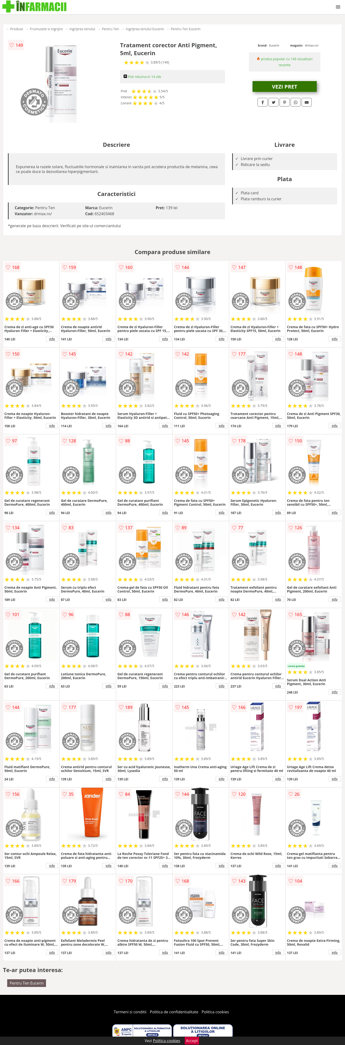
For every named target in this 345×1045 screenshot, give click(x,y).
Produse (16, 29)
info (52, 339)
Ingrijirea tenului (82, 29)
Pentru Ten (110, 29)
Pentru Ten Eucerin (186, 29)
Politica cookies (215, 1012)
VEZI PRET (284, 86)
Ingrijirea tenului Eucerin (145, 29)
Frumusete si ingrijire (46, 29)
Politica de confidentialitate (174, 1012)
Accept (192, 1040)
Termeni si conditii (130, 1012)
